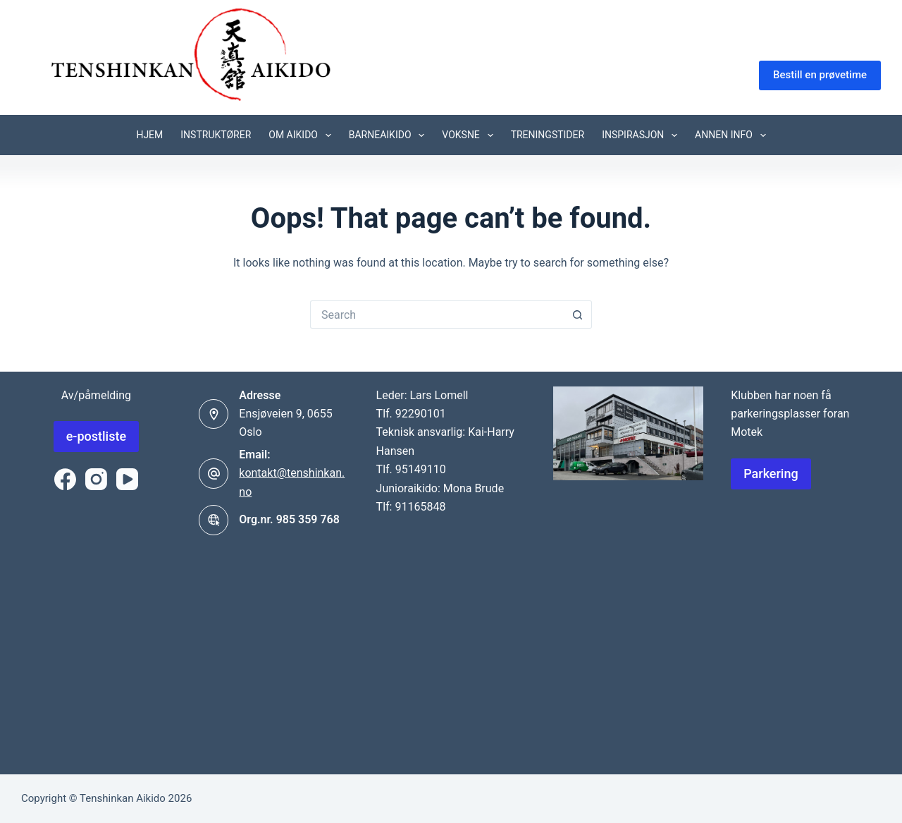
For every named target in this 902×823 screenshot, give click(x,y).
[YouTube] (127, 479)
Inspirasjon (642, 135)
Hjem (149, 134)
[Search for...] (437, 314)
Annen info (733, 135)
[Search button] (578, 314)
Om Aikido (302, 135)
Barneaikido (390, 135)
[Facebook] (65, 479)
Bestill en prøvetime (820, 74)
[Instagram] (96, 479)
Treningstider (548, 134)
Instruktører (215, 134)
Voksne (470, 135)
